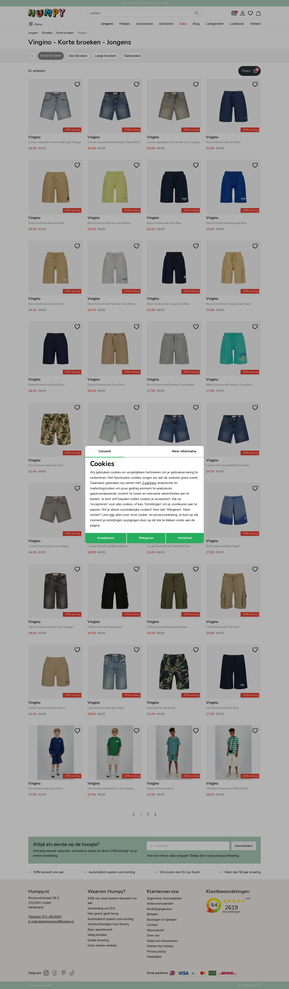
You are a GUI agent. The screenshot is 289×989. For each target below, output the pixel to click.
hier (112, 515)
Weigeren (146, 538)
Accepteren (105, 538)
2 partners (149, 483)
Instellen (185, 538)
